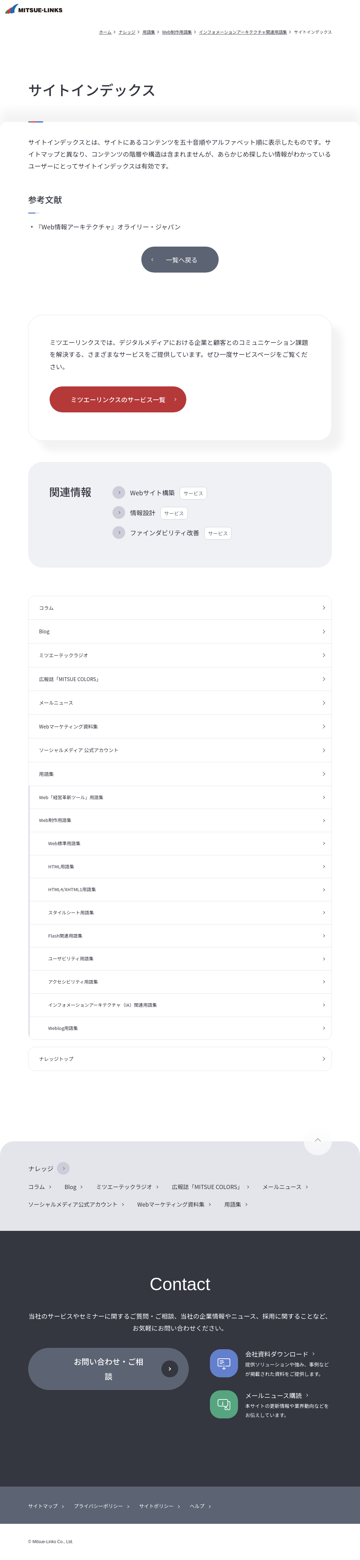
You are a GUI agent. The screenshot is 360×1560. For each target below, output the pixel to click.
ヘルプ (197, 1505)
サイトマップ (43, 1505)
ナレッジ (126, 32)
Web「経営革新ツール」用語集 (71, 797)
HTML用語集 (61, 866)
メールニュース (56, 702)
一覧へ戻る (182, 259)
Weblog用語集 (63, 1028)
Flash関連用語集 (65, 935)
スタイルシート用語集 (71, 912)
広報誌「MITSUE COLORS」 (70, 679)
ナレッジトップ (56, 1058)
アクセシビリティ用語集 (73, 981)
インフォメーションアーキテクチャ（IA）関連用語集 (102, 1004)
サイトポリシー (156, 1505)
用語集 (148, 32)
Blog (44, 631)
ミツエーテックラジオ (63, 655)
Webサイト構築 (168, 493)
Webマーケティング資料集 (68, 726)
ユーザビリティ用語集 (71, 958)
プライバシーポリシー (98, 1505)
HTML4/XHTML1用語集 (72, 889)
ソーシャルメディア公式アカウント (73, 1204)
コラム (46, 607)
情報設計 (159, 513)
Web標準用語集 (64, 843)
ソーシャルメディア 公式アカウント (78, 749)
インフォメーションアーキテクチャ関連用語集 (243, 32)
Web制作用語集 (177, 32)
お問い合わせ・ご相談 (108, 1369)
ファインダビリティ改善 (181, 533)
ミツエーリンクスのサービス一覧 (118, 399)
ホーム (105, 32)
